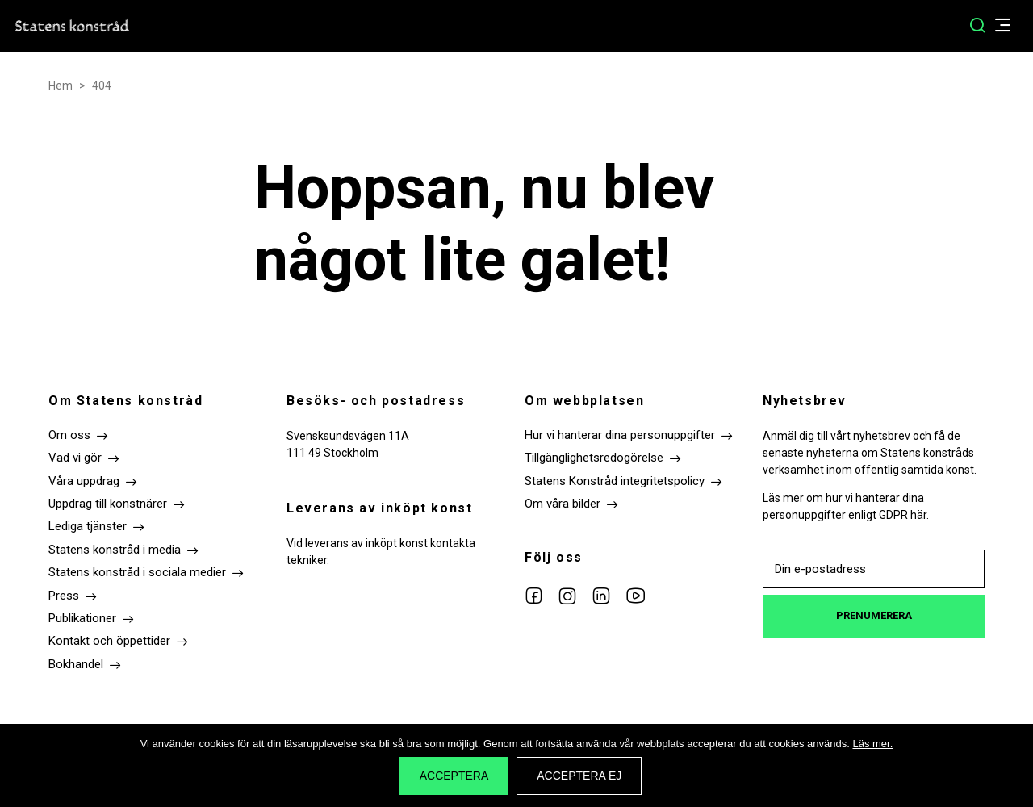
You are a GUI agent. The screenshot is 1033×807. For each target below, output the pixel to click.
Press (63, 595)
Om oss (69, 435)
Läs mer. (872, 744)
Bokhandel (75, 664)
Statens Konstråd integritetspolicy (615, 481)
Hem (60, 85)
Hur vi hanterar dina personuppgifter (620, 435)
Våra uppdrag (83, 481)
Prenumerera (874, 615)
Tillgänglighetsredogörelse (594, 457)
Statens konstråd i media (114, 549)
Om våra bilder (562, 503)
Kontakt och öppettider (109, 640)
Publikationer (82, 618)
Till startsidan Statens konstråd (72, 26)
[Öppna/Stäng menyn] (1011, 26)
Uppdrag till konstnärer (107, 503)
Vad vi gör (75, 457)
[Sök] (977, 26)
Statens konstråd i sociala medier (137, 572)
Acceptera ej (579, 775)
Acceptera (454, 775)
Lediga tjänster (87, 526)
